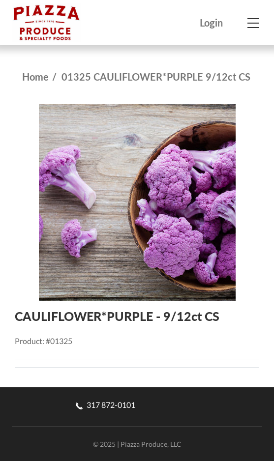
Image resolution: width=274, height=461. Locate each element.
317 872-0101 (105, 404)
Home (35, 77)
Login (211, 22)
